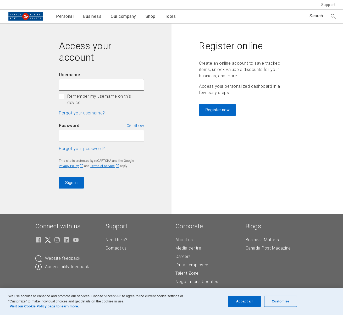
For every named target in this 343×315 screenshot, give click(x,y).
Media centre (188, 248)
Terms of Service (102, 166)
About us (184, 239)
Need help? (117, 239)
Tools (170, 16)
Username (69, 74)
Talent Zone (187, 273)
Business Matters (262, 239)
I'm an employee (191, 264)
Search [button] (316, 15)
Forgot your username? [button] (82, 112)
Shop (151, 16)
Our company (123, 16)
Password (69, 125)
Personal (65, 16)
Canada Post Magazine (268, 248)
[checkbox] (61, 96)
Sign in (71, 182)
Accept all (244, 301)
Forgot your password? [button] (82, 148)
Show (139, 125)
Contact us (116, 248)
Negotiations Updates (196, 281)
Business (92, 16)
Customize (280, 301)
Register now (217, 109)
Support (328, 5)
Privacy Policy (69, 166)
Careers (183, 256)
